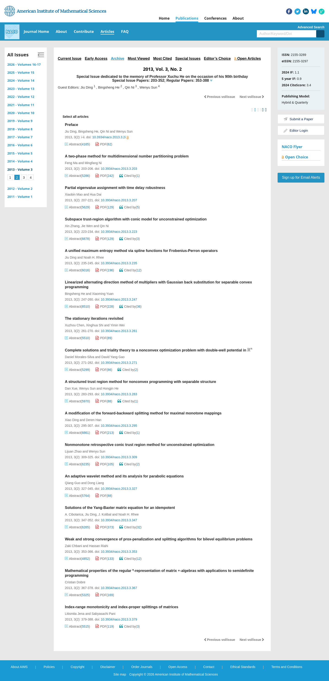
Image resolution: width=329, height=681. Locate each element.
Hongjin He (111, 388)
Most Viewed (139, 58)
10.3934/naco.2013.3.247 (119, 299)
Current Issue (69, 58)
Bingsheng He (88, 131)
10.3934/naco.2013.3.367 (119, 588)
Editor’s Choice (217, 58)
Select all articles (73, 117)
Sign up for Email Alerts (301, 177)
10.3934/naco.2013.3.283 (119, 394)
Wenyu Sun (124, 131)
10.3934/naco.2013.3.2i (110, 137)
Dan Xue (71, 388)
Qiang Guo (72, 483)
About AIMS (19, 667)
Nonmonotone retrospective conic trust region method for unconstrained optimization (139, 445)
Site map (120, 674)
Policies (49, 667)
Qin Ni (104, 131)
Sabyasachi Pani (103, 614)
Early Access (96, 58)
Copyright (77, 667)
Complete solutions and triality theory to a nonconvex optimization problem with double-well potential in (159, 350)
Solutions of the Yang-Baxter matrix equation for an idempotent (120, 508)
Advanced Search (311, 27)
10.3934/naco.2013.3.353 (119, 551)
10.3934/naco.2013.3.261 (119, 331)
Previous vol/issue (219, 97)
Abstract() (77, 144)
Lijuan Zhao (73, 451)
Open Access (177, 667)
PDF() (103, 144)
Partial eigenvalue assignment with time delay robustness (115, 188)
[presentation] (250, 350)
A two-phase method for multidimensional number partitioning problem (127, 156)
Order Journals (141, 667)
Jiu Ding (71, 131)
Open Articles (247, 58)
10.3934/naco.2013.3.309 (119, 457)
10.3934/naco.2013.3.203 (119, 168)
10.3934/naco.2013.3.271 (119, 362)
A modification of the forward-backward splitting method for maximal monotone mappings (143, 413)
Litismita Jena (75, 614)
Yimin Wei (117, 325)
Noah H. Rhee (94, 257)
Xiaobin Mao (74, 194)
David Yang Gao (113, 357)
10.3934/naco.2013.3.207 (119, 200)
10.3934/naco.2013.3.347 (119, 520)
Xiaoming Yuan (103, 294)
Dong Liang (96, 483)
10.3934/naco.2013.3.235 (119, 263)
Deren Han (93, 420)
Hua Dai (95, 194)
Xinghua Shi (94, 325)
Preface (71, 125)
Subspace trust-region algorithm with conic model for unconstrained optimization (136, 219)
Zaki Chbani (73, 546)
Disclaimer (107, 667)
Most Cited (162, 58)
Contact (208, 667)
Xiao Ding (72, 420)
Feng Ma (71, 163)
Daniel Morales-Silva (79, 357)
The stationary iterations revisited (94, 318)
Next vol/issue (252, 97)
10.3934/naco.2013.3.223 (119, 231)
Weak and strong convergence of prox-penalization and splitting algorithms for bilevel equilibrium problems (158, 539)
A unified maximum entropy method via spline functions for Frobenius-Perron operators (141, 251)
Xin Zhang (72, 226)
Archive (117, 58)
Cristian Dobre (75, 582)
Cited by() (129, 175)
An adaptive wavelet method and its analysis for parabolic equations (124, 476)
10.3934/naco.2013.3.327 (119, 488)
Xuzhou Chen (74, 325)
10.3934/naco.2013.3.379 (119, 619)
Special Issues (187, 58)
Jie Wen (87, 226)
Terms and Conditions (286, 667)
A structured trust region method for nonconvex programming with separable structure (140, 382)
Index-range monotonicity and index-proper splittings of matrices (121, 607)
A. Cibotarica (74, 514)
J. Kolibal (104, 514)
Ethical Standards (242, 667)
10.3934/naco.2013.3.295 (119, 425)
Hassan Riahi (98, 546)
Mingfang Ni (93, 163)
